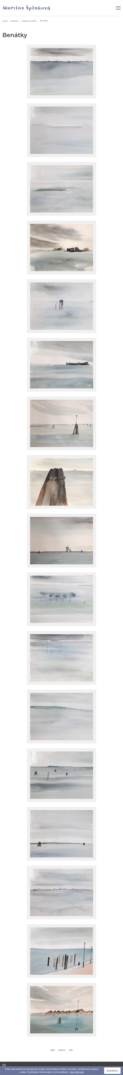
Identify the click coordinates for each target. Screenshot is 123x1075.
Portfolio (15, 20)
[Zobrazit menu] (118, 8)
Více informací (77, 1072)
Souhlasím (112, 1070)
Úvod (5, 20)
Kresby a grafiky (29, 20)
